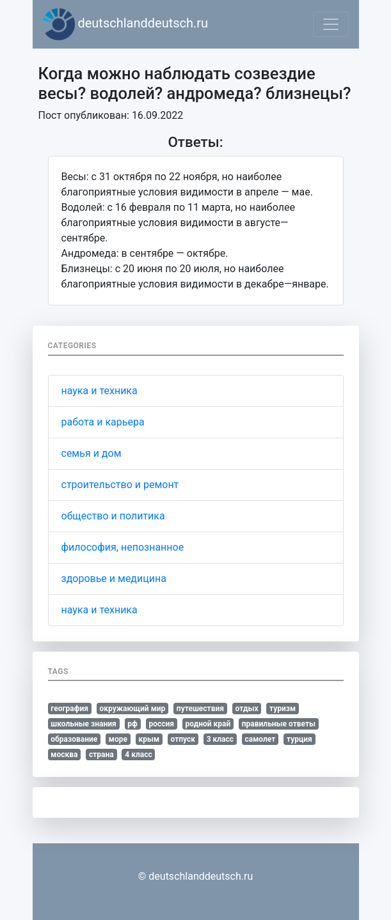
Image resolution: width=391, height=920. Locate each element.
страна (101, 754)
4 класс (138, 754)
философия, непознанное (122, 547)
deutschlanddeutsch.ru (126, 24)
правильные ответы (278, 723)
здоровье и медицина (113, 578)
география (69, 708)
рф (132, 723)
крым (148, 739)
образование (74, 739)
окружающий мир (133, 708)
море (118, 739)
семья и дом (91, 453)
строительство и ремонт (120, 485)
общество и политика (113, 516)
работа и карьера (103, 422)
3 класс (220, 739)
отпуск (183, 739)
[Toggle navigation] (331, 24)
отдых (247, 708)
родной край (208, 723)
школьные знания (83, 723)
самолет (260, 739)
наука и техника (99, 391)
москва (64, 754)
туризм (282, 708)
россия (161, 723)
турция (299, 739)
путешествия (200, 708)
